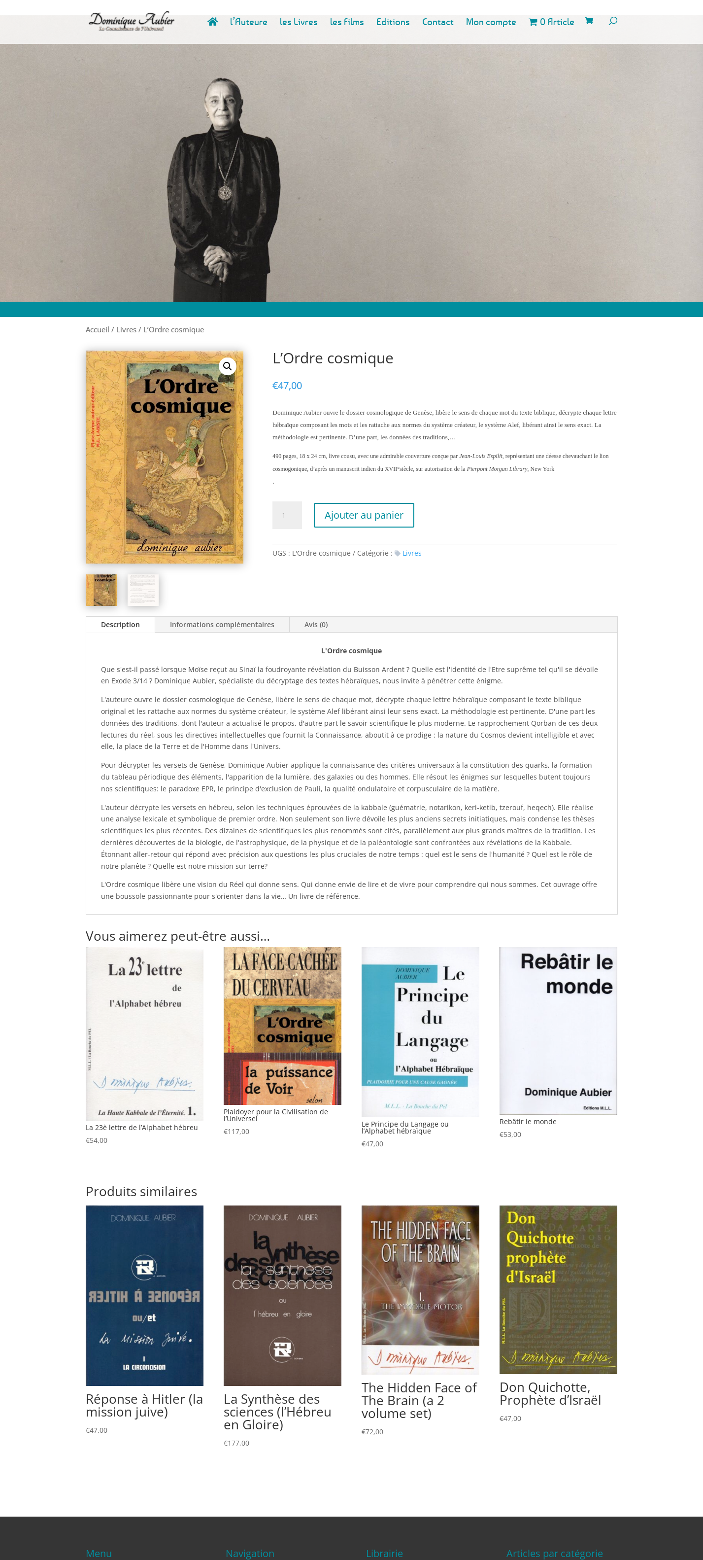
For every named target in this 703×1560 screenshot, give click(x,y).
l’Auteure (249, 23)
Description (120, 624)
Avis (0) (316, 624)
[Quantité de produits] (287, 515)
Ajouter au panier (364, 515)
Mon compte (491, 23)
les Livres (299, 23)
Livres (126, 329)
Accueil (97, 329)
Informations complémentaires (222, 624)
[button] (227, 366)
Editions (393, 23)
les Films (347, 23)
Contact (438, 23)
